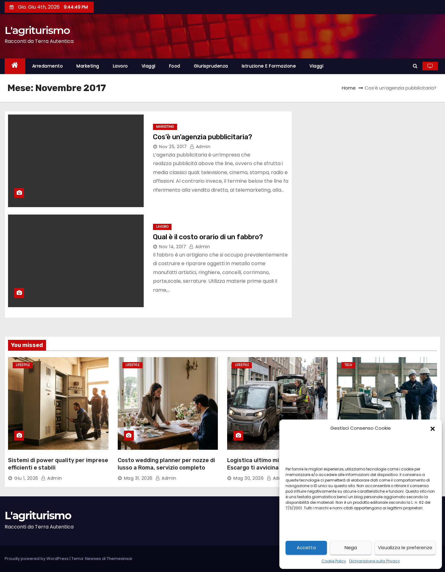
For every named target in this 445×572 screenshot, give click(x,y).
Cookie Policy (333, 561)
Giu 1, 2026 (26, 478)
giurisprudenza (211, 66)
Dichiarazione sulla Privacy (374, 561)
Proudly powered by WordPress (37, 559)
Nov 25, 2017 (173, 147)
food (174, 66)
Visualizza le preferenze (405, 547)
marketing (87, 66)
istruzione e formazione (269, 66)
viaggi (148, 66)
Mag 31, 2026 (138, 478)
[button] (433, 428)
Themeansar (120, 559)
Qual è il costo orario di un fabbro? (208, 237)
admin (200, 147)
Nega (351, 547)
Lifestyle (23, 365)
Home (349, 88)
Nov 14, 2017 (172, 247)
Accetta (306, 547)
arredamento (47, 66)
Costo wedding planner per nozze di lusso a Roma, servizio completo (166, 464)
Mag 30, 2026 (248, 478)
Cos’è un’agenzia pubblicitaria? (203, 137)
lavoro (120, 66)
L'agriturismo (37, 30)
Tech (348, 365)
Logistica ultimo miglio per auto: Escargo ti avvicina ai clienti (271, 464)
